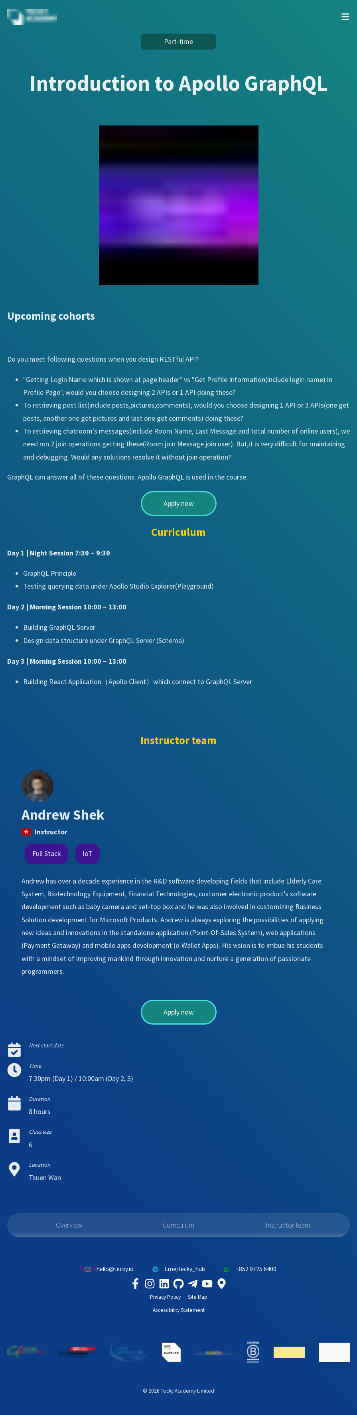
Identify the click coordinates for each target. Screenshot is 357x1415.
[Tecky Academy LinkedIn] (164, 1283)
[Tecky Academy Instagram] (150, 1283)
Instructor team (288, 1225)
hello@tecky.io (107, 1269)
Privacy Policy (165, 1297)
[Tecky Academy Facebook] (135, 1283)
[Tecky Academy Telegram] (193, 1283)
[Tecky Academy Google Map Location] (222, 1283)
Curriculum (178, 1225)
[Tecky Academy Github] (179, 1283)
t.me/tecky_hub (176, 1269)
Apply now (179, 503)
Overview (69, 1225)
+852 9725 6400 (248, 1269)
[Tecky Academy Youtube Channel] (207, 1283)
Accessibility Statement (179, 1310)
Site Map (197, 1297)
